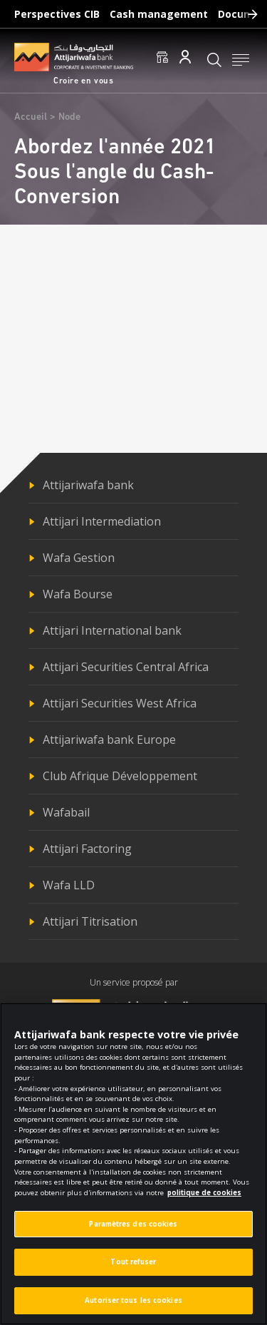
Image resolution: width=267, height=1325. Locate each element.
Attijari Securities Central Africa (126, 667)
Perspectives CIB (57, 14)
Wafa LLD (69, 885)
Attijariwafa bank (88, 485)
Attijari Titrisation (90, 921)
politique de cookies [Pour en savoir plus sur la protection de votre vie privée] (204, 1197)
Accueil (30, 117)
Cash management (159, 14)
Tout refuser (133, 1267)
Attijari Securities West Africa (120, 703)
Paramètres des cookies (133, 1229)
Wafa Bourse (77, 594)
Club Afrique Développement (120, 776)
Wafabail (66, 812)
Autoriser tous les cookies (133, 1305)
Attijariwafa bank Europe (109, 739)
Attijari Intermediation (102, 521)
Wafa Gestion (79, 558)
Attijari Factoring (87, 848)
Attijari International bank (112, 630)
